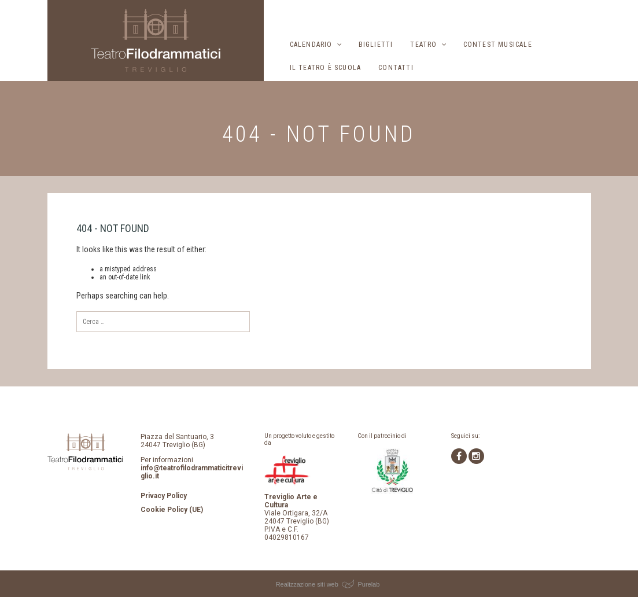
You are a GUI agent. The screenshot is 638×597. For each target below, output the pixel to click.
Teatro (423, 44)
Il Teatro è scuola (326, 68)
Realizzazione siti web (307, 584)
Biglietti (376, 44)
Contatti (396, 68)
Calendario (311, 44)
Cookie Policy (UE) (172, 510)
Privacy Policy (164, 496)
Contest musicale (497, 44)
